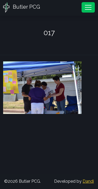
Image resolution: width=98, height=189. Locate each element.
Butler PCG (21, 7)
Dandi (88, 181)
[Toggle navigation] (88, 7)
